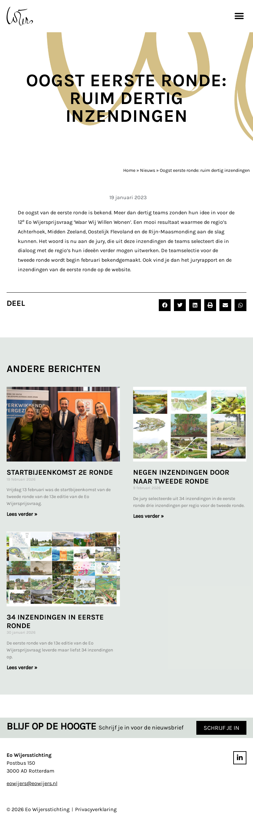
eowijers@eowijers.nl (32, 783)
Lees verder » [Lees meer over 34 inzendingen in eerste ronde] (22, 667)
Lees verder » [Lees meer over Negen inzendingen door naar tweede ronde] (148, 516)
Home (129, 170)
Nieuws (147, 170)
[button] (239, 16)
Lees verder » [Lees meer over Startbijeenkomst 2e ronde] (22, 514)
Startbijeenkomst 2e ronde (60, 472)
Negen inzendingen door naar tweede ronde (181, 476)
